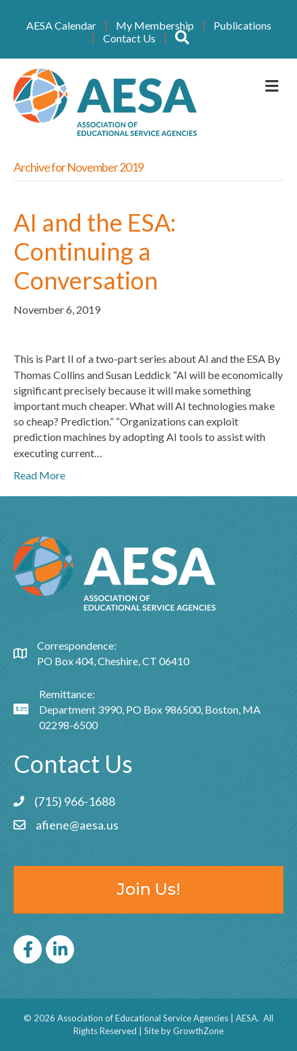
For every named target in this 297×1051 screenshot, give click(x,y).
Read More (39, 475)
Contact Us (129, 38)
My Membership (155, 25)
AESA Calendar (61, 25)
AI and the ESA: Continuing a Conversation (94, 251)
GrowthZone (198, 1030)
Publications (242, 25)
